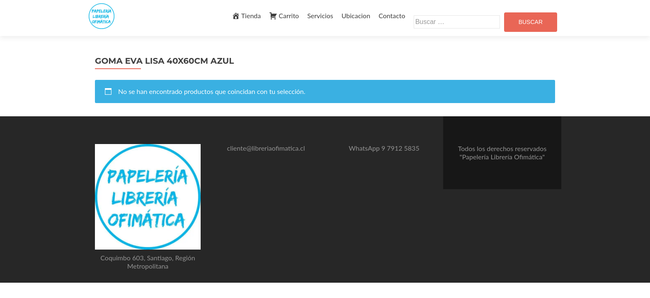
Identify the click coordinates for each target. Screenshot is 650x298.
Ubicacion (356, 15)
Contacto (391, 15)
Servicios (320, 15)
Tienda (246, 16)
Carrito (284, 16)
